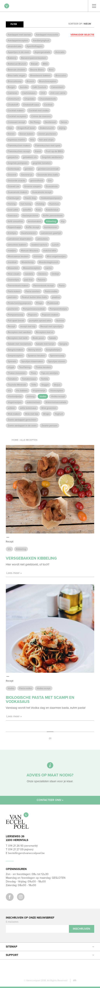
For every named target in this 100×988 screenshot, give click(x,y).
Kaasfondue (52, 209)
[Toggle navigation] (94, 6)
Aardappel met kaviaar (19, 34)
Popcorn (32, 314)
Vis (9, 390)
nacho (48, 268)
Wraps (46, 414)
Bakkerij (12, 58)
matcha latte (49, 250)
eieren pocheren (47, 133)
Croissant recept (16, 122)
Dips (10, 128)
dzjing (62, 128)
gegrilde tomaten (42, 163)
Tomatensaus (29, 379)
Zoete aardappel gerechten (22, 419)
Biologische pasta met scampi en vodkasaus (40, 699)
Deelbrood (50, 122)
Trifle (33, 384)
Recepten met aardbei (19, 332)
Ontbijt (55, 273)
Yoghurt (59, 414)
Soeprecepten (15, 355)
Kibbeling (51, 221)
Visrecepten (56, 390)
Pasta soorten (32, 291)
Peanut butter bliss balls (34, 297)
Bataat (34, 63)
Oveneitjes (13, 279)
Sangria (63, 343)
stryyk (11, 367)
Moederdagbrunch (48, 262)
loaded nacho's (39, 244)
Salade (52, 338)
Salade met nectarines (19, 343)
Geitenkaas (14, 168)
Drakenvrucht (47, 128)
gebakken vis (30, 157)
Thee (33, 373)
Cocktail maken (16, 110)
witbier (11, 408)
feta (32, 139)
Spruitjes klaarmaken (32, 361)
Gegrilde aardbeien (52, 157)
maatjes (12, 250)
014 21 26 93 (15, 845)
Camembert (57, 87)
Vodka (43, 396)
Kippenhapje (14, 227)
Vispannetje (39, 390)
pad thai (28, 279)
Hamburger (14, 198)
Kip (62, 221)
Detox (64, 122)
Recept (11, 326)
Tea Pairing (24, 367)
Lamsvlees (42, 238)
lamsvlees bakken (17, 244)
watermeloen (33, 402)
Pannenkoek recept (43, 285)
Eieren (11, 133)
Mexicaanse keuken (18, 256)
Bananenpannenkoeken (33, 58)
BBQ (45, 63)
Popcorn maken (50, 314)
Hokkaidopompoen (51, 198)
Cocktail (48, 104)
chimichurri (13, 98)
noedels (29, 273)
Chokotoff (13, 104)
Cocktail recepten (17, 116)
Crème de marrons (41, 116)
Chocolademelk (47, 98)
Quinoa (60, 320)
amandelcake (15, 46)
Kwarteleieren (28, 233)
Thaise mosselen (17, 373)
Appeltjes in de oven (19, 52)
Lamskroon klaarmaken (20, 238)
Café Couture (39, 87)
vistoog (31, 396)
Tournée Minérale (17, 384)
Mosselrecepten (31, 268)
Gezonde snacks (16, 180)
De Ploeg (35, 122)
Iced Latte (13, 209)
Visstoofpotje (15, 396)
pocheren (13, 308)
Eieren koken (26, 133)
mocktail (12, 262)
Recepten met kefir (18, 338)
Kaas (38, 209)
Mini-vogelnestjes (56, 256)
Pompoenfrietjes (58, 308)
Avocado (59, 52)
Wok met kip (31, 414)
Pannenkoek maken (18, 285)
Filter (13, 24)
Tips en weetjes (49, 373)
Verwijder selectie (82, 34)
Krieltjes (12, 233)
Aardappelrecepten (18, 40)
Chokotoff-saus (31, 104)
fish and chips (46, 139)
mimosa (38, 256)
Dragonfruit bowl (26, 128)
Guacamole (52, 186)
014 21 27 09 (15, 849)
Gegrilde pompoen (18, 163)
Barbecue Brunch (17, 63)
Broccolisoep (15, 81)
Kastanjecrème (30, 215)
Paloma (41, 279)
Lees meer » (14, 573)
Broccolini (61, 75)
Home (15, 440)
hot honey (26, 203)
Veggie (45, 384)
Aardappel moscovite (47, 34)
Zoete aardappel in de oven (22, 425)
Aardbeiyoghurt (41, 40)
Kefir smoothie (15, 221)
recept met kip (27, 326)
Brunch (30, 81)
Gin (50, 180)
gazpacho (13, 157)
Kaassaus (12, 215)
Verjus (57, 384)
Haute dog (30, 198)
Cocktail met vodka (39, 110)
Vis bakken (22, 390)
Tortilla (44, 379)
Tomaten (12, 379)
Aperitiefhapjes (35, 46)
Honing (12, 203)
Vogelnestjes (15, 402)
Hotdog (40, 203)
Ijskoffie (27, 209)
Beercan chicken (16, 69)
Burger (11, 87)
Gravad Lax (13, 186)
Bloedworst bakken (40, 75)
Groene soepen (32, 186)
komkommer (50, 227)
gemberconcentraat (48, 168)
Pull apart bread (16, 320)
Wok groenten (48, 408)
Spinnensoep (57, 355)
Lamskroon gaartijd (51, 233)
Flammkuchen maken (19, 145)
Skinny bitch (34, 349)
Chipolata (29, 98)
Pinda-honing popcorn (19, 303)
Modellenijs (28, 262)
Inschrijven (81, 928)
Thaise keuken (43, 367)
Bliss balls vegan (16, 75)
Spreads (12, 361)
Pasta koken (14, 291)
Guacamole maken (17, 192)
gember (29, 168)
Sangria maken (15, 349)
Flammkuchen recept (19, 151)
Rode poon (38, 338)
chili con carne (57, 93)
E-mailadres (12, 921)
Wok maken (14, 414)
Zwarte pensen (49, 425)
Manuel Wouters (29, 250)
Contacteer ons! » (50, 800)
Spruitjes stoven (56, 361)
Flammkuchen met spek (47, 145)
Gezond (12, 174)
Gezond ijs (26, 174)
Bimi (51, 69)
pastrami (12, 297)
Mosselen (13, 268)
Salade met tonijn (45, 343)
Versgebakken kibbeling (31, 558)
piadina (56, 297)
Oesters (42, 273)
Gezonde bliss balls (47, 174)
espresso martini (16, 139)
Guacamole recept (41, 192)
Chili (43, 93)
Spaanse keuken (36, 355)
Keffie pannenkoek (53, 215)
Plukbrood (52, 303)
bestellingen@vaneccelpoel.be (26, 853)
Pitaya (39, 303)
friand (38, 151)
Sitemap (50, 946)
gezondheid (36, 180)
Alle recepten (28, 440)
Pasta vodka (51, 291)
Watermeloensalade (55, 402)
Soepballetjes (53, 349)
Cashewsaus (29, 93)
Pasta (61, 285)
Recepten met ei (44, 332)
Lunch (55, 244)
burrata (23, 87)
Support (50, 955)
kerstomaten (34, 221)
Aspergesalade (42, 52)
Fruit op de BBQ (54, 151)
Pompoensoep (15, 314)
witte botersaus (28, 408)
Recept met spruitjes (51, 326)
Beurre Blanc (37, 69)
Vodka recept (58, 396)
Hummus (54, 203)
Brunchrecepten (47, 81)
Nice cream (14, 273)
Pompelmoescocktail (34, 308)
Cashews (12, 93)
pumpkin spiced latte (40, 320)
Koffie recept (32, 227)
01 (50, 738)
